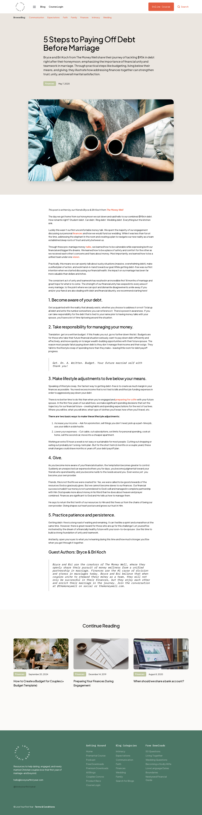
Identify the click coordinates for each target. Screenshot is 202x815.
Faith (65, 17)
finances (77, 233)
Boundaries (152, 772)
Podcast (90, 759)
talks (88, 246)
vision (76, 256)
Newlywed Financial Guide (156, 778)
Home (89, 751)
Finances (84, 17)
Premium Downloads (97, 768)
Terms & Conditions (45, 806)
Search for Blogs (125, 780)
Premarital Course (95, 755)
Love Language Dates (157, 768)
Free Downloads (95, 764)
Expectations (53, 17)
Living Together (154, 755)
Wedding (107, 17)
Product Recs (93, 780)
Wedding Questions (156, 759)
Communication (36, 17)
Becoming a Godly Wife (158, 764)
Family (74, 17)
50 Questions (153, 751)
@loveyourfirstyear (24, 786)
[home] (20, 6)
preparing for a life (126, 399)
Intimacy (96, 17)
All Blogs (91, 772)
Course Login (56, 6)
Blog (42, 6)
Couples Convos (95, 776)
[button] (34, 6)
